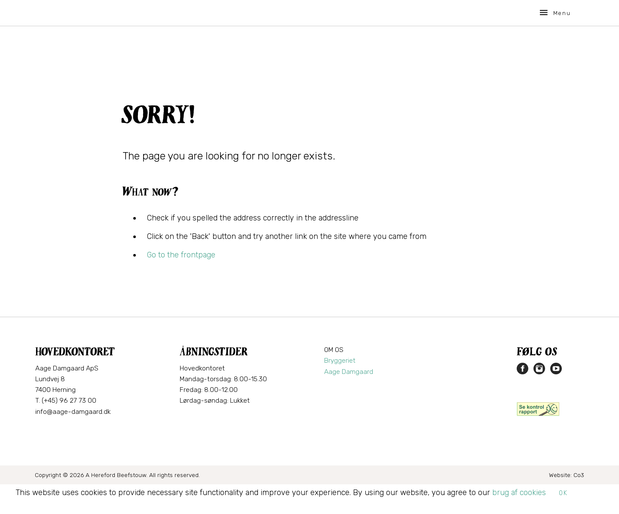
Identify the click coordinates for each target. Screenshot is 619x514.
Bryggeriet (339, 360)
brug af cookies (519, 492)
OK (563, 493)
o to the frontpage (183, 255)
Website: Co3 (566, 474)
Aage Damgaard (348, 371)
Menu (554, 12)
